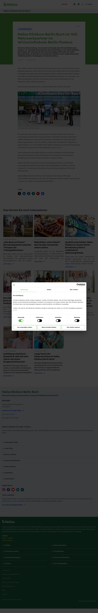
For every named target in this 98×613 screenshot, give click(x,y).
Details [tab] (49, 289)
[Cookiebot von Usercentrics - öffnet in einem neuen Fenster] (78, 285)
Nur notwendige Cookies (24, 327)
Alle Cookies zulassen (73, 327)
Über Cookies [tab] (74, 289)
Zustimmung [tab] (24, 289)
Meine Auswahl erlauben (49, 327)
